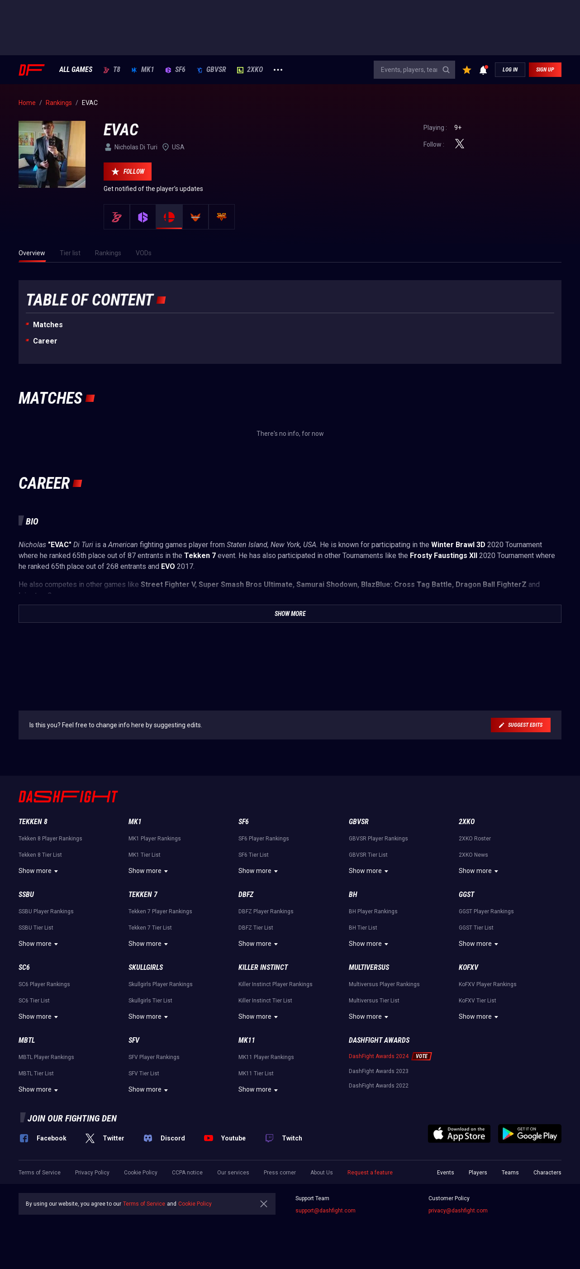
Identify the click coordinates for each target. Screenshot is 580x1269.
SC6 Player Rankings (44, 984)
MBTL (27, 1040)
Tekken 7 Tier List (150, 928)
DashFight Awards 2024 (379, 1056)
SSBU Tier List (36, 928)
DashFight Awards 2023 (379, 1071)
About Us (321, 1172)
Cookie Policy (140, 1172)
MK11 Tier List (256, 1073)
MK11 (246, 1040)
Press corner (280, 1172)
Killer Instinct (263, 967)
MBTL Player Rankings (46, 1057)
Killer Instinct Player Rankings (275, 984)
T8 (111, 69)
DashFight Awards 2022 (379, 1086)
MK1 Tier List (144, 855)
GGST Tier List (476, 928)
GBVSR (211, 69)
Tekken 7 (142, 894)
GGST (466, 894)
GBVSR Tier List (368, 855)
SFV (133, 1040)
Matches (48, 324)
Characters (547, 1172)
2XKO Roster (475, 838)
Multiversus (369, 967)
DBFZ (245, 894)
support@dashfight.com (325, 1210)
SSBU (26, 894)
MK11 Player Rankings (266, 1057)
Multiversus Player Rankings (384, 984)
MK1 (142, 69)
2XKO (250, 69)
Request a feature (370, 1172)
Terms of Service (40, 1172)
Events (445, 1172)
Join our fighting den (72, 1118)
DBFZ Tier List (255, 928)
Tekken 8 (33, 821)
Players (478, 1172)
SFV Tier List (143, 1073)
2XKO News (473, 855)
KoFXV (468, 967)
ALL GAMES (75, 69)
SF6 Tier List (253, 855)
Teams (510, 1172)
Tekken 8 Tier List (40, 855)
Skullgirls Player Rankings (160, 984)
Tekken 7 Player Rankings (160, 911)
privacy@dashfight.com (458, 1210)
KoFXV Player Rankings (488, 984)
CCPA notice (187, 1172)
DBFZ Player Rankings (266, 911)
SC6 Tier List (34, 1000)
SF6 (175, 69)
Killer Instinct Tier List (265, 1000)
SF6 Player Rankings (263, 838)
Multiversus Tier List (374, 1000)
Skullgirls (145, 967)
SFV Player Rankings (154, 1057)
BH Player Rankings (373, 911)
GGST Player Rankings (486, 911)
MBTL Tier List (36, 1073)
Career (45, 341)
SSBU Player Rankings (46, 911)
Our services (233, 1172)
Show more (40, 871)
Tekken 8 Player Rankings (50, 838)
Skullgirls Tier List (150, 1000)
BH (353, 894)
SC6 (24, 967)
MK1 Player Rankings (154, 838)
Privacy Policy (92, 1172)
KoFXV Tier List (477, 1000)
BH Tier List (363, 928)
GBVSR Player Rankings (378, 838)
